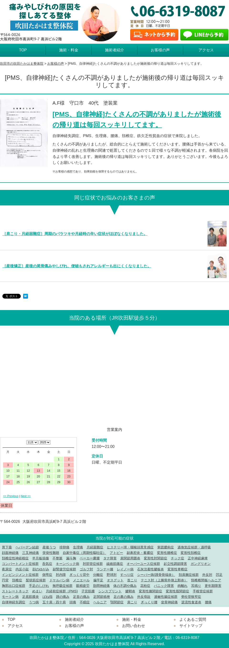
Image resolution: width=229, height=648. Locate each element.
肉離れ (182, 586)
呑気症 (47, 564)
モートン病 (10, 597)
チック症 (177, 558)
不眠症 (85, 602)
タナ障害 (110, 558)
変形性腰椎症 (167, 553)
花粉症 (145, 586)
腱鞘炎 (130, 591)
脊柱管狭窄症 (191, 597)
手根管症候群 (203, 591)
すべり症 (127, 575)
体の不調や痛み (125, 586)
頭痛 (72, 602)
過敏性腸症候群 (165, 597)
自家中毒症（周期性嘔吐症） (84, 553)
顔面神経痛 (10, 553)
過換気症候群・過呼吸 (194, 547)
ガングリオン (201, 564)
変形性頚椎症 (191, 553)
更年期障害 (213, 586)
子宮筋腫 (88, 591)
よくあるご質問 (192, 619)
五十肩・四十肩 (54, 602)
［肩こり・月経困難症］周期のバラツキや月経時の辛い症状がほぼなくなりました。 (74, 234)
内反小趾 (22, 569)
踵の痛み (62, 597)
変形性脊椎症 (177, 569)
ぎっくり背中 (79, 575)
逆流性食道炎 (191, 602)
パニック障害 (164, 586)
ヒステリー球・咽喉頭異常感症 (130, 547)
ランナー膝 (105, 569)
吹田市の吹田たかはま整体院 (21, 63)
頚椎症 (17, 580)
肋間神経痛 (101, 586)
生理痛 (78, 547)
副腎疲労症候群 (64, 569)
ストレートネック (15, 591)
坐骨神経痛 (169, 602)
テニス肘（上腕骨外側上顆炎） (164, 580)
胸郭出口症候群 (13, 586)
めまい (37, 591)
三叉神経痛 (30, 553)
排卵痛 (64, 547)
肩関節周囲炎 (130, 558)
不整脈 (57, 558)
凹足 (219, 575)
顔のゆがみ (40, 569)
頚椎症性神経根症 (15, 558)
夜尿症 (7, 569)
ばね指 (47, 597)
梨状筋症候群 (36, 580)
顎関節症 (117, 602)
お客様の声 (160, 50)
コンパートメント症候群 (20, 564)
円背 (5, 580)
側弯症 (47, 575)
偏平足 (98, 580)
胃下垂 (7, 547)
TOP (23, 50)
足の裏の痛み (124, 597)
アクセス (206, 50)
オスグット (115, 580)
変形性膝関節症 (150, 591)
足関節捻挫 (101, 597)
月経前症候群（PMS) (62, 591)
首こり (132, 580)
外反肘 (207, 575)
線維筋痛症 (114, 564)
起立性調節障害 (175, 564)
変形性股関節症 (177, 591)
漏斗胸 (71, 558)
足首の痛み (81, 597)
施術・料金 (68, 50)
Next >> (26, 496)
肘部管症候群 (93, 564)
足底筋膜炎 (30, 597)
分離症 (98, 575)
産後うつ (49, 547)
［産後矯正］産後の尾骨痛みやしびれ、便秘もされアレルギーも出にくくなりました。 (76, 266)
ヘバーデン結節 (27, 547)
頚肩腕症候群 (189, 575)
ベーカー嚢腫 (90, 558)
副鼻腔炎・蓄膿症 (140, 553)
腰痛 (208, 602)
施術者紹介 (114, 50)
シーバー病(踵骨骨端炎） (156, 575)
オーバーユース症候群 (143, 564)
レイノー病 (125, 569)
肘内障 (61, 575)
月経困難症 (95, 547)
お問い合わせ (133, 626)
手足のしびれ (39, 586)
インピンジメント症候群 (20, 575)
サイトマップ (190, 626)
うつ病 (34, 602)
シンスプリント (110, 591)
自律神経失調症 (13, 602)
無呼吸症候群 (62, 586)
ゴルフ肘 (86, 569)
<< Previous (10, 496)
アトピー (116, 553)
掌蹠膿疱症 (165, 547)
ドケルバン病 (59, 580)
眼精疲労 (82, 586)
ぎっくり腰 (149, 602)
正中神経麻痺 (198, 558)
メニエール (81, 580)
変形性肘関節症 (155, 558)
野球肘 (112, 575)
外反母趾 (144, 597)
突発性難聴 (50, 553)
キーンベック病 (67, 564)
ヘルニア (100, 602)
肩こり (132, 602)
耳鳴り (196, 586)
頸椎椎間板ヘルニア (206, 580)
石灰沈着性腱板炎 (150, 569)
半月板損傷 (40, 558)
